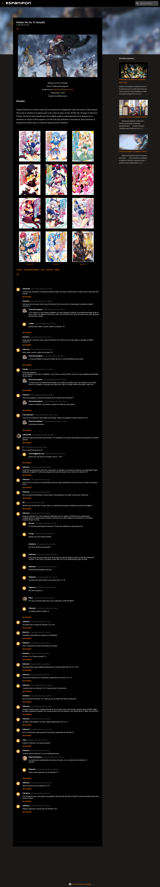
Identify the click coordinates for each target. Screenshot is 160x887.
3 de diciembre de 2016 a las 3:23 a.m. (41, 706)
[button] (17, 29)
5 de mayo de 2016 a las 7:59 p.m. (35, 502)
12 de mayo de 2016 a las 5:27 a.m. (40, 621)
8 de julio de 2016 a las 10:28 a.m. (40, 664)
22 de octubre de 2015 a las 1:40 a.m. (41, 301)
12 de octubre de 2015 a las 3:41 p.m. (42, 288)
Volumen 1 (30, 163)
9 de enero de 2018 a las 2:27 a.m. (46, 587)
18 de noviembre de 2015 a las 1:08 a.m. (55, 379)
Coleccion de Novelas (31, 269)
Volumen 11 (56, 264)
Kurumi (31, 523)
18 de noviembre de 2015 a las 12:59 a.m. (41, 369)
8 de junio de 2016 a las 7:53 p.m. (40, 643)
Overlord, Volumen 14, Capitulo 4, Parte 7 (133, 151)
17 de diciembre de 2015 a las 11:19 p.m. (46, 415)
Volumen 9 (83, 230)
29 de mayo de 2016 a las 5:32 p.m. (44, 533)
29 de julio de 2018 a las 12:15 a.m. (55, 453)
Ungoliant (26, 289)
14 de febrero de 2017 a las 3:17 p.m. (41, 729)
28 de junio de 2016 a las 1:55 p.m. (46, 544)
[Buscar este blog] (147, 3)
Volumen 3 (83, 163)
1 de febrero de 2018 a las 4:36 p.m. (44, 598)
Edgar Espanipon (35, 757)
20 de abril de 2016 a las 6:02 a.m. (40, 492)
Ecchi (43, 269)
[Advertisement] (57, 864)
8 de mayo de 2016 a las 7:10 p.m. (40, 513)
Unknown (26, 349)
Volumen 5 (56, 197)
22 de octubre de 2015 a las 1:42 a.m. (41, 337)
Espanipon (18, 3)
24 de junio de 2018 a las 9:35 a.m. (41, 793)
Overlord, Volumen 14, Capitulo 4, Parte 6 (133, 117)
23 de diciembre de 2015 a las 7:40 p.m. (35, 447)
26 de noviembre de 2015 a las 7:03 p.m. (55, 401)
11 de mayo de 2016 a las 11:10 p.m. (45, 523)
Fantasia (50, 269)
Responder (26, 297)
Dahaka (25, 369)
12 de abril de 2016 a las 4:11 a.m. (40, 479)
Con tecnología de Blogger (80, 884)
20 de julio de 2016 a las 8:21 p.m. (40, 674)
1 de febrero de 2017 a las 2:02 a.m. (40, 719)
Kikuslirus (57, 89)
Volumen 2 (56, 163)
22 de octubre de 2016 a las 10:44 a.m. (41, 685)
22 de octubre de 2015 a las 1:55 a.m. (54, 309)
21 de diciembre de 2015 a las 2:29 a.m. (43, 434)
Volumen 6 (83, 197)
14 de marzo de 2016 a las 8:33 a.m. (45, 323)
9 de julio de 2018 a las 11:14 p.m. (40, 805)
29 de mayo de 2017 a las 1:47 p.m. (37, 740)
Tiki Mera (26, 793)
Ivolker (31, 323)
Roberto (25, 632)
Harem (57, 269)
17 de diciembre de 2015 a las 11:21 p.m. (55, 421)
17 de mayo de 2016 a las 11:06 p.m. (40, 632)
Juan (24, 740)
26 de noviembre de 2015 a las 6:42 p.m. (42, 395)
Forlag (31, 534)
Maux (31, 598)
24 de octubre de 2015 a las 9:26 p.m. (54, 356)
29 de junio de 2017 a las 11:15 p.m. (53, 757)
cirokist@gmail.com (36, 453)
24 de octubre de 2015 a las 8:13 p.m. (41, 349)
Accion (19, 269)
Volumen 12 (82, 264)
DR (23, 502)
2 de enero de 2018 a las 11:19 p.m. (47, 577)
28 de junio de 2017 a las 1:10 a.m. (40, 750)
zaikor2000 (26, 435)
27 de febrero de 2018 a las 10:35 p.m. (48, 769)
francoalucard (27, 415)
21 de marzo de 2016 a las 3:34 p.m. (40, 467)
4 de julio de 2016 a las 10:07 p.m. (40, 653)
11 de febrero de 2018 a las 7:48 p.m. (47, 608)
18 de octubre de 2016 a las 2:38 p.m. (47, 554)
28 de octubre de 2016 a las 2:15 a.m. (41, 696)
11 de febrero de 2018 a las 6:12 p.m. (41, 782)
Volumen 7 (30, 230)
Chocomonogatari (36, 309)
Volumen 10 (29, 264)
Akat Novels (69, 89)
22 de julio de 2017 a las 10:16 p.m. (47, 566)
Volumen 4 (30, 197)
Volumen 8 (56, 230)
